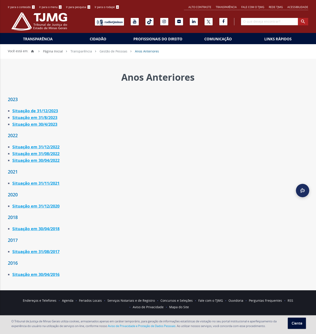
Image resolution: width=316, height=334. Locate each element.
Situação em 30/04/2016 (36, 274)
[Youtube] (135, 21)
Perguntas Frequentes (265, 300)
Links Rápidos (278, 39)
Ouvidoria (235, 300)
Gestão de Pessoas (113, 51)
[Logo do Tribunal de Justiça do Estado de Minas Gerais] (40, 23)
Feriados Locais (90, 300)
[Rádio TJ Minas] (109, 22)
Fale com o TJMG (252, 7)
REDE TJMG (276, 7)
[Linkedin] (194, 21)
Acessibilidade (297, 7)
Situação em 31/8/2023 (34, 117)
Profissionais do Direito (157, 39)
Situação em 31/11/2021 (36, 183)
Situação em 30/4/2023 (34, 124)
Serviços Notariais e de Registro (131, 300)
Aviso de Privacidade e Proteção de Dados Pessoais (141, 326)
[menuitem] (21, 7)
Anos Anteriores (147, 51)
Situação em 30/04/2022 (36, 160)
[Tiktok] (149, 21)
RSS (290, 300)
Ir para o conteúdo (21, 7)
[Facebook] (223, 21)
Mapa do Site (179, 307)
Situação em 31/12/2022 (36, 147)
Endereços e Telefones (39, 300)
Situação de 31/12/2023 (35, 111)
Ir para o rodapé (107, 7)
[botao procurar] (303, 21)
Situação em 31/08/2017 (36, 251)
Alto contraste (199, 7)
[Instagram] (164, 21)
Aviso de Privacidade (148, 307)
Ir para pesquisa (78, 7)
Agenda (67, 300)
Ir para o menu (50, 7)
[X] (209, 21)
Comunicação (218, 39)
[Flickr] (179, 21)
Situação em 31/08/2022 (36, 153)
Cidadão (98, 39)
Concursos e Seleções (176, 300)
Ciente (297, 323)
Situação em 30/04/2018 (36, 229)
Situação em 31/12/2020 (36, 206)
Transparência (226, 7)
